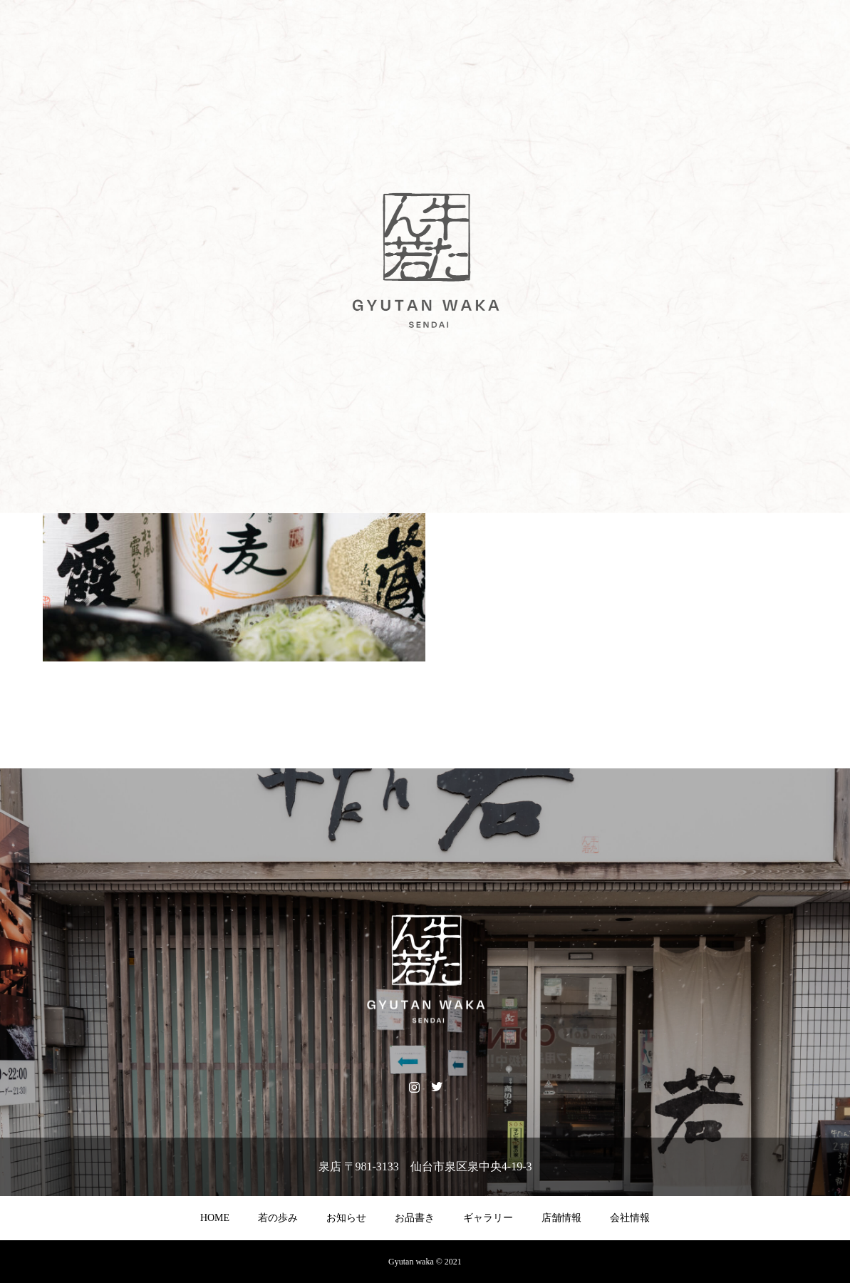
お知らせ (346, 1217)
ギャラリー (488, 1217)
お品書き (415, 1217)
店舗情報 (561, 1217)
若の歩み (278, 1217)
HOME (214, 1217)
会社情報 (630, 1217)
